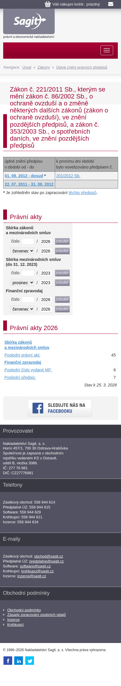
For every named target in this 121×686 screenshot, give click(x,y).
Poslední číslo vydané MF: (28, 370)
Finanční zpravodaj (22, 362)
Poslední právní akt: (22, 355)
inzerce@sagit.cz (31, 576)
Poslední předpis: (20, 377)
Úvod (26, 67)
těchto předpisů (83, 192)
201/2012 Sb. (68, 175)
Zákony (43, 67)
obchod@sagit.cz (48, 556)
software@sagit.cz (35, 566)
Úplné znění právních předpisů (81, 67)
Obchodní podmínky (24, 610)
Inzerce (13, 619)
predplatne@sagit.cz (46, 561)
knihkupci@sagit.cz (37, 571)
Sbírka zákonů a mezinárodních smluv (26, 345)
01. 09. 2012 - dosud (24, 175)
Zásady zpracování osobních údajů (36, 614)
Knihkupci (15, 624)
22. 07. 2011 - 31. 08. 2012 (29, 184)
